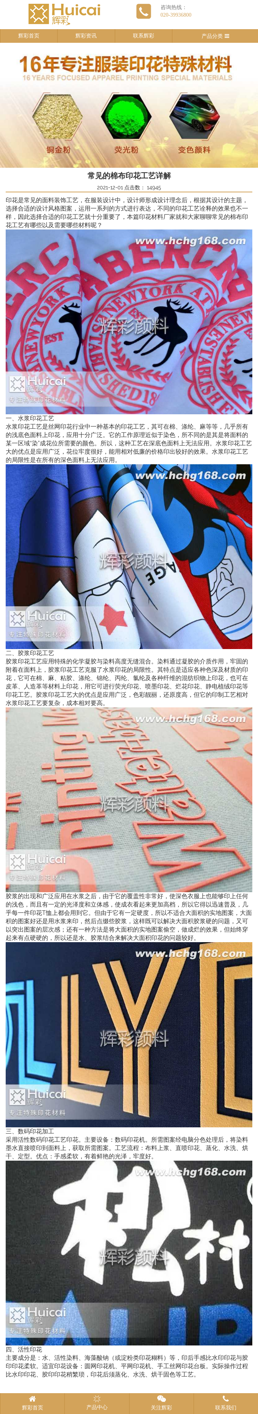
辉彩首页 (28, 36)
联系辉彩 (143, 36)
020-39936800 (176, 15)
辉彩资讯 (86, 36)
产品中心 (97, 1402)
